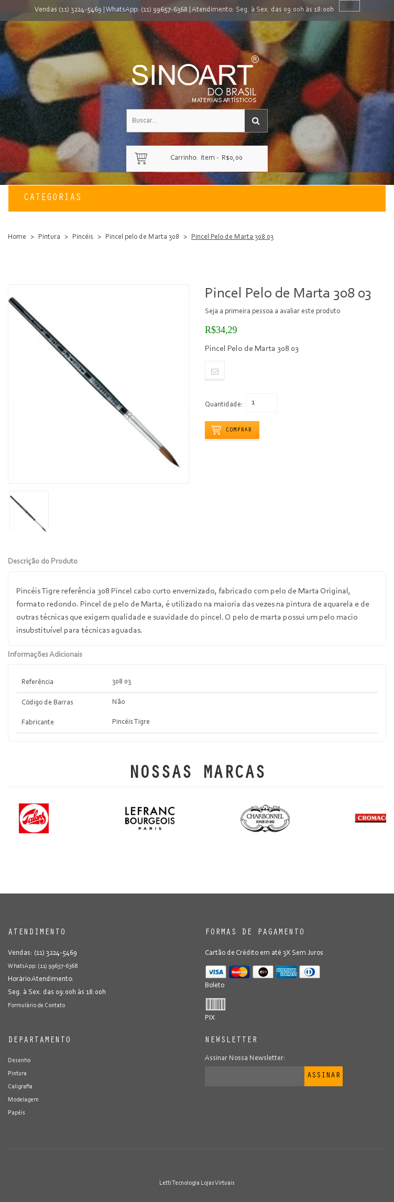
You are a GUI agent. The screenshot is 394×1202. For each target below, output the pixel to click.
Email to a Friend (215, 371)
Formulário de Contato (36, 1005)
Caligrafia (20, 1087)
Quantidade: (224, 405)
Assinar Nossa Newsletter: (245, 1058)
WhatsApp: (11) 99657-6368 (147, 10)
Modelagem (23, 1100)
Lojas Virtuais (218, 1183)
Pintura (49, 237)
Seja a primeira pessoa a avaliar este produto (272, 311)
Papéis (16, 1113)
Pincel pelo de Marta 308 (142, 237)
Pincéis (82, 237)
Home (17, 237)
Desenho (19, 1060)
